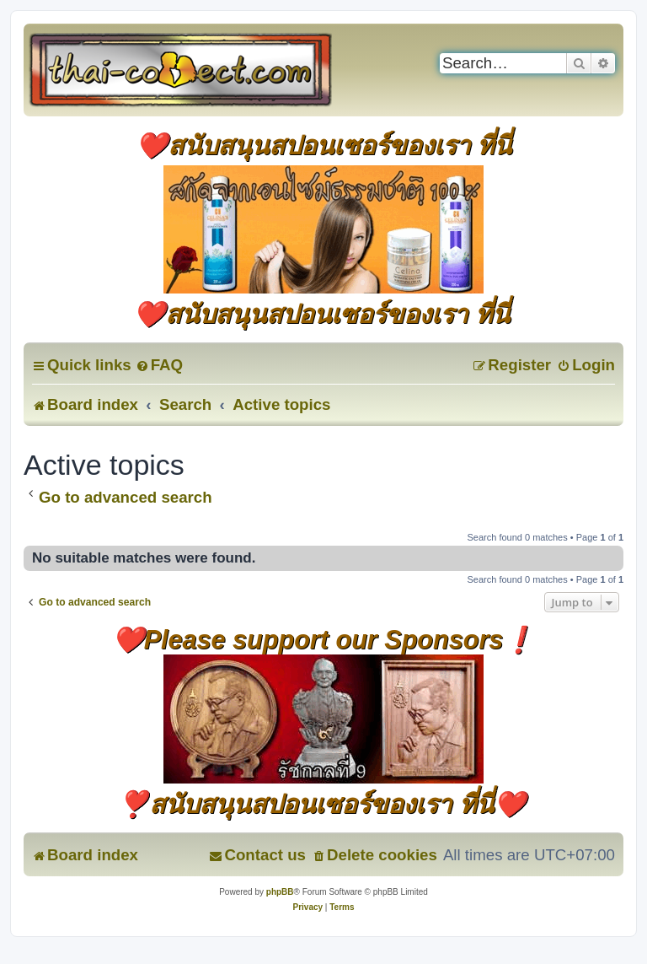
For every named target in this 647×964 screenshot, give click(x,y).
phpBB (280, 892)
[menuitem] (159, 364)
